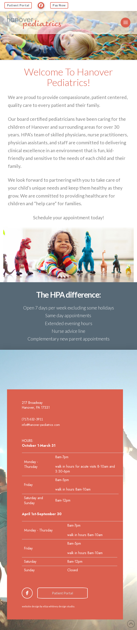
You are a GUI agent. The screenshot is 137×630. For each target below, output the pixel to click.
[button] (125, 22)
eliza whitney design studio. (59, 606)
